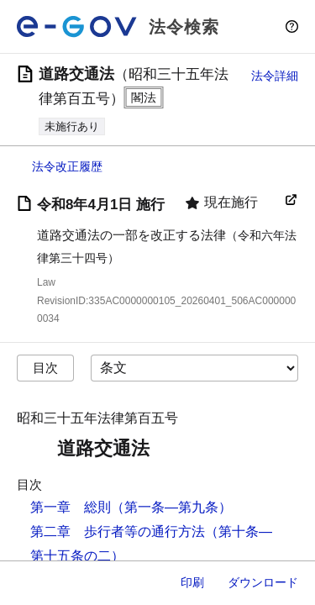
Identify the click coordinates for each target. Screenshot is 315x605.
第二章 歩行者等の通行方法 (117, 531)
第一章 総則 (70, 507)
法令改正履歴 (67, 166)
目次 (45, 367)
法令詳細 (274, 75)
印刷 (192, 582)
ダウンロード (263, 582)
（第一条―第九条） (171, 507)
